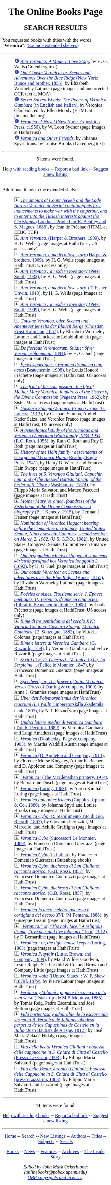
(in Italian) (45, 854)
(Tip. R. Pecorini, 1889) (58, 725)
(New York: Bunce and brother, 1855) (56, 78)
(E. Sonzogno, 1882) (56, 626)
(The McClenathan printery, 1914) (63, 777)
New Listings (52, 1136)
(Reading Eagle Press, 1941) (58, 457)
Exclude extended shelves (52, 45)
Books (13, 1151)
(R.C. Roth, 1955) (57, 435)
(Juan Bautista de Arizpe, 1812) (61, 1022)
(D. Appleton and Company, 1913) (62, 755)
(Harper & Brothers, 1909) (59, 238)
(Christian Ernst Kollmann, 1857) (59, 326)
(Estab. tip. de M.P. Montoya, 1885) (60, 995)
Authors (78, 1136)
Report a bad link (71, 168)
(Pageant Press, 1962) (61, 392)
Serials (66, 1141)
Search (28, 1136)
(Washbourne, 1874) (58, 479)
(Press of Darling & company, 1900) (59, 684)
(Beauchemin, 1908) (58, 367)
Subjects (46, 1141)
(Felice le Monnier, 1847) (59, 662)
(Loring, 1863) (43, 788)
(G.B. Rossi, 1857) (57, 868)
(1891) (54, 351)
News (29, 1151)
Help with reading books (26, 168)
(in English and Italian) (60, 102)
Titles (96, 1136)
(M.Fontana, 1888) (57, 912)
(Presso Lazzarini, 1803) (61, 1052)
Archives (70, 1151)
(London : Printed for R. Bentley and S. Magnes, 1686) (60, 213)
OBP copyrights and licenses (55, 1177)
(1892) (60, 561)
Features (49, 1151)
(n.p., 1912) (60, 929)
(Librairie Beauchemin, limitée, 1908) (58, 599)
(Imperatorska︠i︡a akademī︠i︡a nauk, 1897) (58, 704)
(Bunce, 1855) (58, 575)
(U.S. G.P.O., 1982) (61, 531)
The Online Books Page (55, 11)
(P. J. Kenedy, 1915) (55, 506)
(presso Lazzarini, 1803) (60, 1074)
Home (10, 1136)
